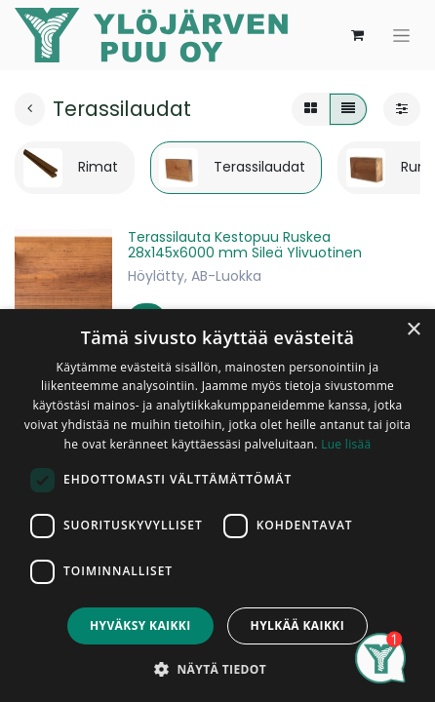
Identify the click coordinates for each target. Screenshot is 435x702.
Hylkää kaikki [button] (297, 625)
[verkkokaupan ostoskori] (357, 35)
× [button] (413, 330)
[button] (217, 669)
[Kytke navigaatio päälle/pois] (401, 36)
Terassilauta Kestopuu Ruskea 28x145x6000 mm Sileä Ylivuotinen (245, 245)
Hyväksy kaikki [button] (140, 625)
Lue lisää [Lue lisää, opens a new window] (346, 444)
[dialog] (217, 505)
